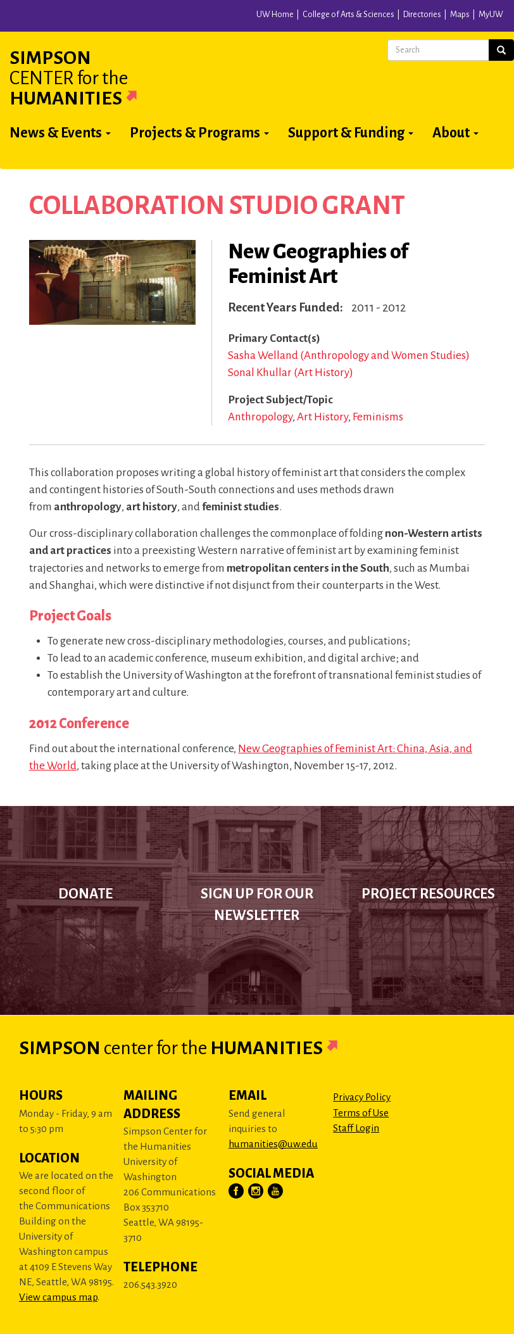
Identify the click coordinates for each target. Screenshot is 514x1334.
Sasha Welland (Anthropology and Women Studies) (349, 355)
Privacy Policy (362, 1097)
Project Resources (428, 894)
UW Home (275, 14)
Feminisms (378, 417)
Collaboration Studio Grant (217, 206)
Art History (322, 417)
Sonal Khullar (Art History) (290, 373)
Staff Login (356, 1128)
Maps (460, 14)
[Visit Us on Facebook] (237, 1191)
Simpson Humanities (88, 77)
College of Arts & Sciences (348, 14)
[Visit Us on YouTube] (276, 1191)
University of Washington (143, 18)
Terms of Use (361, 1112)
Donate (85, 894)
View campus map (58, 1297)
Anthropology (260, 417)
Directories (422, 14)
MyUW (491, 14)
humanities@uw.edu (273, 1143)
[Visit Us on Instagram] (256, 1191)
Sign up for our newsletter (257, 904)
